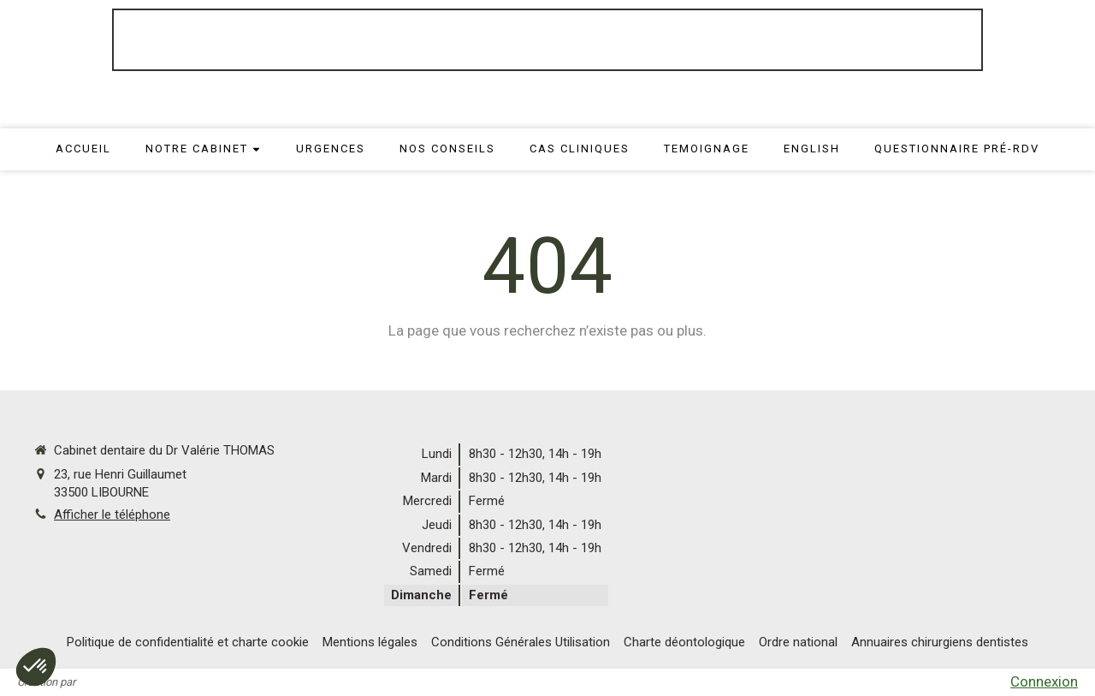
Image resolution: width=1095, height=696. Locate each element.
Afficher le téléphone (112, 514)
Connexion (1044, 681)
